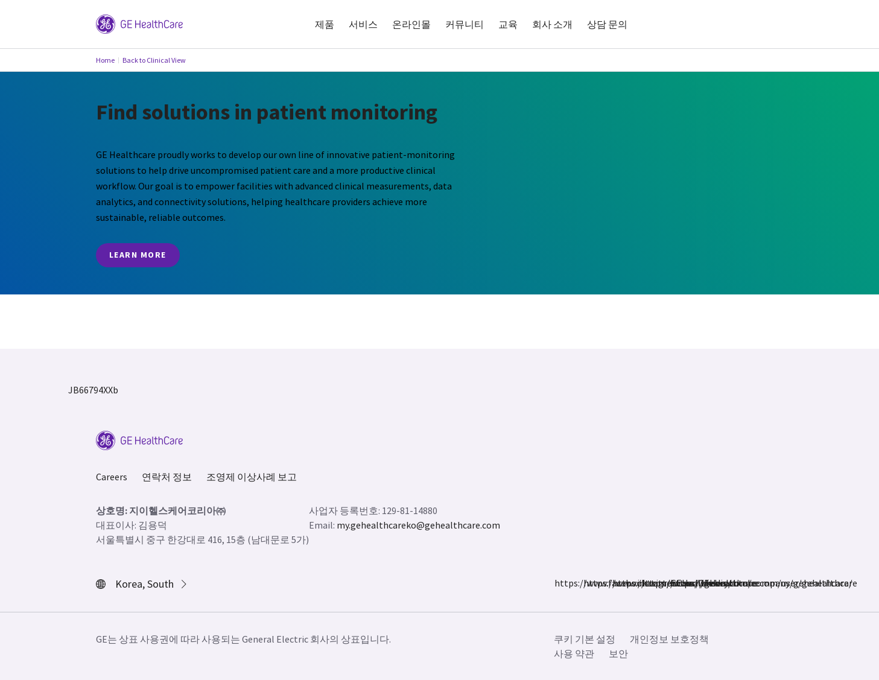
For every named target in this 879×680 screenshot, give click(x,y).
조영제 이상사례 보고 (251, 477)
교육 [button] (508, 24)
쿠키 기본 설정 (584, 639)
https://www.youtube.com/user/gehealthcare (677, 583)
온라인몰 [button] (411, 24)
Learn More (138, 254)
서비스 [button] (363, 24)
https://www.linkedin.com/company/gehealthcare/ (648, 583)
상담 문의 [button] (607, 24)
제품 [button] (324, 24)
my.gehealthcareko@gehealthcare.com (418, 525)
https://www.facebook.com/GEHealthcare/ (561, 583)
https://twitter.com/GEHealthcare (619, 583)
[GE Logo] (139, 23)
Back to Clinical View (154, 60)
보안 (618, 653)
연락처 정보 (167, 477)
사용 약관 (574, 653)
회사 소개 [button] (552, 24)
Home (105, 60)
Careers (111, 477)
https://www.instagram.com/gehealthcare (590, 583)
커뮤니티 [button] (464, 24)
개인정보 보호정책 (669, 639)
